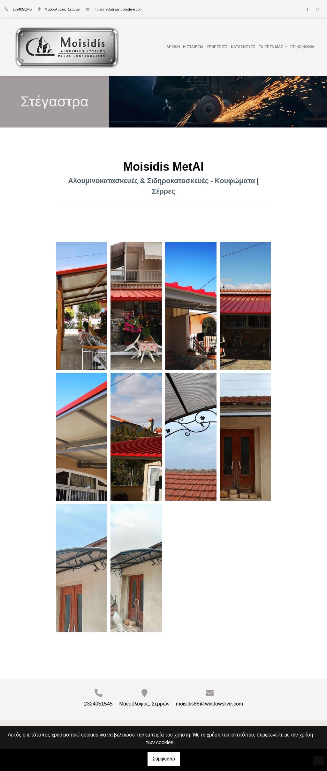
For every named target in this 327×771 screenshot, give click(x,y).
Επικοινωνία (302, 47)
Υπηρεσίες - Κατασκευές (231, 47)
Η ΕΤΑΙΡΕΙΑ (193, 47)
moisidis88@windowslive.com (118, 9)
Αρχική (173, 47)
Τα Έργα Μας (271, 47)
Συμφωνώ (163, 758)
